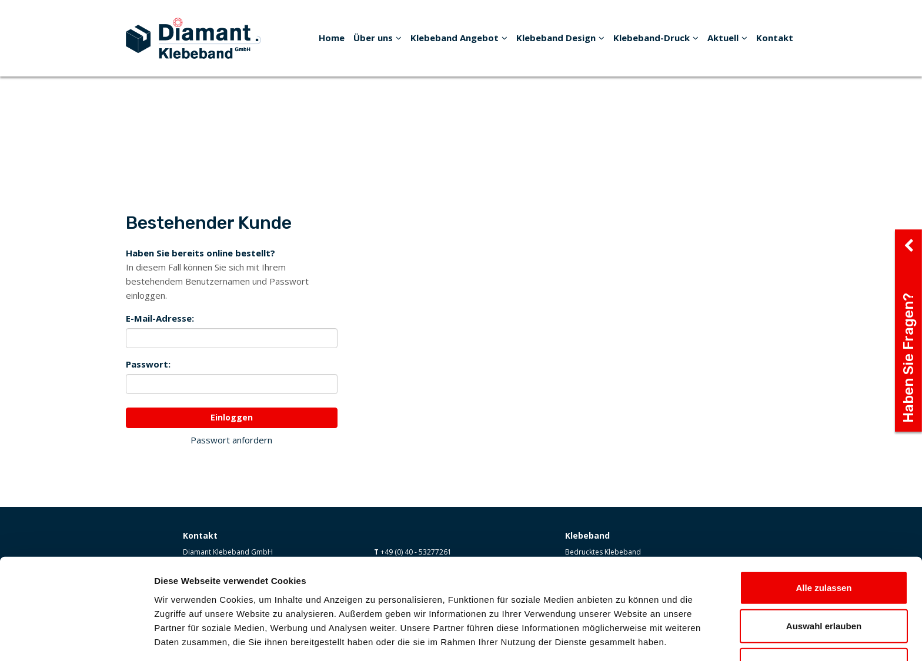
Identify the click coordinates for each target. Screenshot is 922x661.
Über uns (377, 38)
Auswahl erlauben (823, 584)
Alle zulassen (823, 545)
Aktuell (727, 38)
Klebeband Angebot (458, 38)
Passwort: (148, 364)
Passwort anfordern (231, 440)
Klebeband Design (560, 38)
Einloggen (232, 417)
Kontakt (774, 38)
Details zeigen (625, 638)
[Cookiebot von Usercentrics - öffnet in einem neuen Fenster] (76, 638)
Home (332, 38)
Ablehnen (824, 622)
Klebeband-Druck (656, 38)
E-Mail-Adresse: (160, 318)
